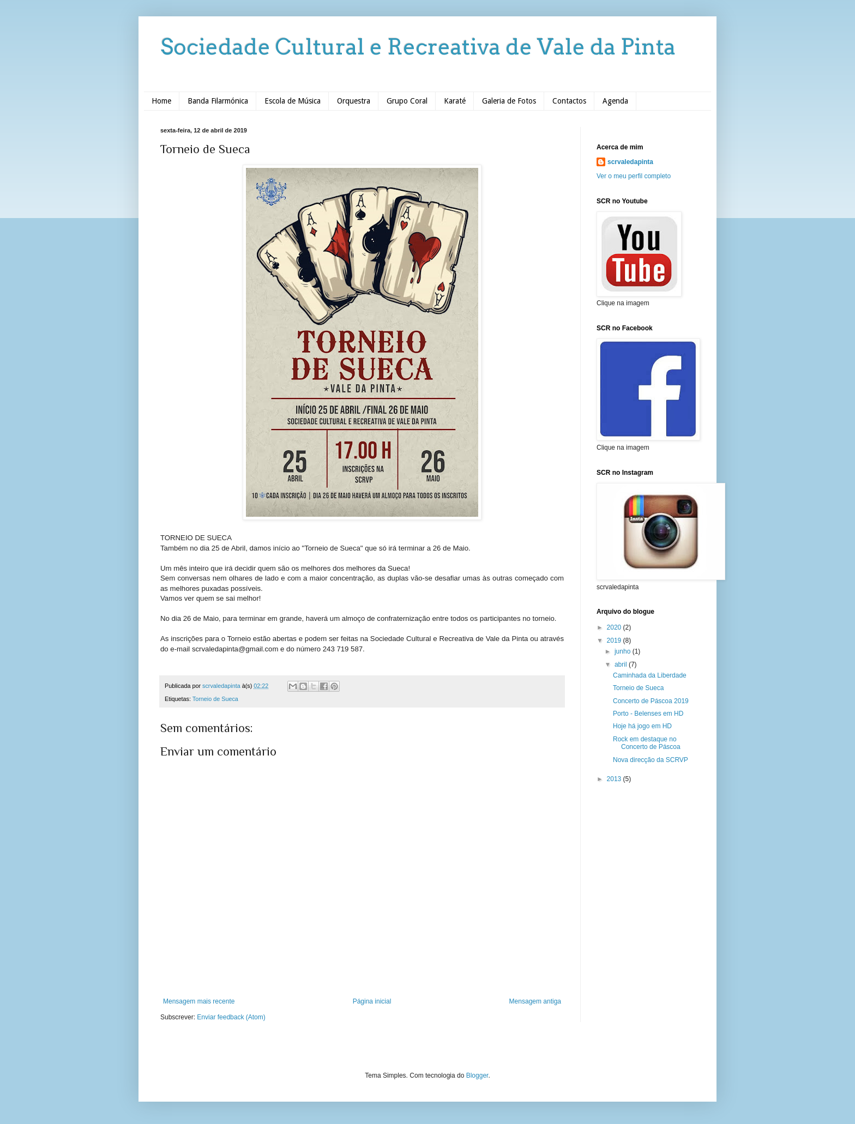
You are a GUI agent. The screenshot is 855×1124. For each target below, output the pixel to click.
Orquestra (353, 100)
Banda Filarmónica (218, 100)
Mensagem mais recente (198, 1001)
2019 (615, 640)
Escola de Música (292, 100)
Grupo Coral (407, 100)
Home (161, 100)
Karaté (455, 100)
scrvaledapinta (630, 162)
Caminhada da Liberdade (650, 675)
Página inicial (372, 1001)
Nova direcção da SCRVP (650, 760)
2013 (615, 779)
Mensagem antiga (535, 1001)
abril (622, 664)
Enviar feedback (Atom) (231, 1017)
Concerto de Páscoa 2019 (651, 701)
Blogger (477, 1075)
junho (624, 651)
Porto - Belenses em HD (648, 713)
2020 (615, 627)
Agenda (615, 100)
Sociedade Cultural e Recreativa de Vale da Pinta (418, 47)
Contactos (569, 100)
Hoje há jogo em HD (642, 726)
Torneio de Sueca (215, 699)
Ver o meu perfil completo (634, 176)
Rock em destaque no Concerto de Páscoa (647, 743)
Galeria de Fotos (509, 100)
